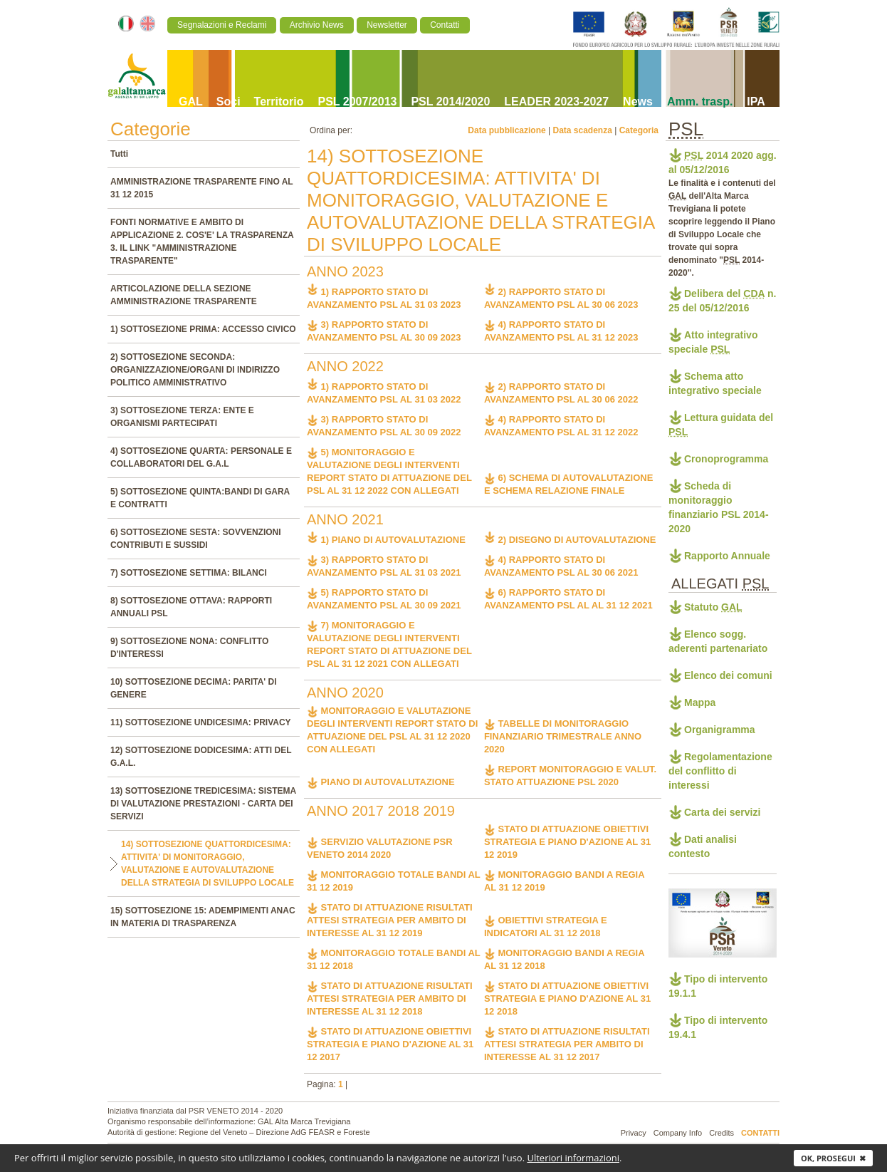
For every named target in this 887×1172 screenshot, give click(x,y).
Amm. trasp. (700, 101)
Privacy (633, 1133)
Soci (228, 101)
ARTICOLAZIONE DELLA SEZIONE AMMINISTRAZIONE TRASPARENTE (183, 295)
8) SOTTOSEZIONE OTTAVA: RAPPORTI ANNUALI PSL (191, 607)
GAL (191, 101)
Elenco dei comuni (728, 675)
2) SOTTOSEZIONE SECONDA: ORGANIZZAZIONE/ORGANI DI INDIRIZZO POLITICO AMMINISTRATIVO (195, 370)
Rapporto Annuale (727, 555)
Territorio (279, 101)
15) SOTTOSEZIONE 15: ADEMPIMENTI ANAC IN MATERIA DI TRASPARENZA (202, 917)
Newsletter (387, 25)
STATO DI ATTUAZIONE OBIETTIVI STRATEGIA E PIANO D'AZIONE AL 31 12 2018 (567, 998)
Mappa (699, 702)
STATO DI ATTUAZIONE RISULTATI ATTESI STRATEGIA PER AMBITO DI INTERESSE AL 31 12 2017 (567, 1044)
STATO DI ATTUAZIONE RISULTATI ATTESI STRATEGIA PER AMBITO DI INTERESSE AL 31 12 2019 (390, 920)
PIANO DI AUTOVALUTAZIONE (381, 782)
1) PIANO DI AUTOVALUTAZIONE (386, 539)
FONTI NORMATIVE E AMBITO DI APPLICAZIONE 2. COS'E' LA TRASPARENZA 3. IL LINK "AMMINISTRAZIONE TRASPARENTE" (201, 241)
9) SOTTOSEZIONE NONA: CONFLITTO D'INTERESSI (189, 647)
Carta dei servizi (722, 812)
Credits (721, 1133)
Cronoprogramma (726, 459)
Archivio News (317, 25)
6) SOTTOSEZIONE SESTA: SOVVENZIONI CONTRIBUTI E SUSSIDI (195, 538)
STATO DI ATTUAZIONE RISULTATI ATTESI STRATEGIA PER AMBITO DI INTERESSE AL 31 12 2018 (390, 998)
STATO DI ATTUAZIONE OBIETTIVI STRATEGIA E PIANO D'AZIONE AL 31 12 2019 (567, 842)
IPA (756, 101)
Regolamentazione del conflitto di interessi (720, 771)
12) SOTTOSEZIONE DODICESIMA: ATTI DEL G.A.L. (200, 756)
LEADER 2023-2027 (556, 101)
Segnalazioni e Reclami (221, 25)
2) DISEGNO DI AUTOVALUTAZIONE (570, 539)
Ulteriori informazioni (573, 1157)
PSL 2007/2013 (357, 101)
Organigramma (719, 729)
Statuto (713, 607)
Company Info (678, 1133)
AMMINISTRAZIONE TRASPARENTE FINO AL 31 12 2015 (201, 188)
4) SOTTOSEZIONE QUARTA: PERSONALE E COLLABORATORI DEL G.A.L (201, 457)
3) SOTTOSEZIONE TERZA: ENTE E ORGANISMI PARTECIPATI (182, 416)
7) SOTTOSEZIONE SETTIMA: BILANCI (188, 573)
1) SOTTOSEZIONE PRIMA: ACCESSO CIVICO (203, 329)
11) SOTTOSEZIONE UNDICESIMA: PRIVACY (200, 722)
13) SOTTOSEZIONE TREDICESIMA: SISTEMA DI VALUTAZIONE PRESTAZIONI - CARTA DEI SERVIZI (203, 803)
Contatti (444, 25)
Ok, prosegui (833, 1158)
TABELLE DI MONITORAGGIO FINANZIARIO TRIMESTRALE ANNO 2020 (562, 736)
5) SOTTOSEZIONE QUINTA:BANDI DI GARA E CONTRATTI (200, 498)
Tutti (119, 154)
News (638, 101)
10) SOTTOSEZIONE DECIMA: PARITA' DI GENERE (193, 688)
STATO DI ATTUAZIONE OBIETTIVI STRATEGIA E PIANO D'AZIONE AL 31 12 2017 (390, 1044)
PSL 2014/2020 (450, 101)
